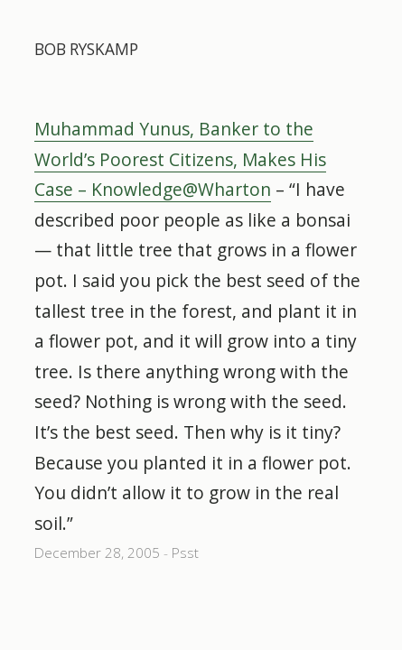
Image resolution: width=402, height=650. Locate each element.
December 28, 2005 (97, 552)
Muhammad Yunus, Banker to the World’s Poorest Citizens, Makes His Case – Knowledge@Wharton (180, 158)
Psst (185, 552)
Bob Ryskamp (86, 49)
